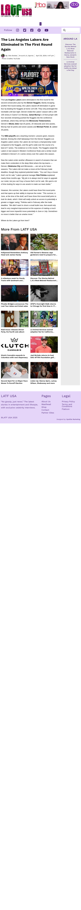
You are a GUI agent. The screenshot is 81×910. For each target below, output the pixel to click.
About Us (46, 401)
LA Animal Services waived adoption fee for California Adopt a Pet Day (41, 331)
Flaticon (66, 409)
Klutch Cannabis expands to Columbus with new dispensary (14, 356)
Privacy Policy (68, 401)
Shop (44, 407)
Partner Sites (48, 413)
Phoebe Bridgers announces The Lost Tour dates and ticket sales (14, 305)
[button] (40, 24)
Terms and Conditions (67, 405)
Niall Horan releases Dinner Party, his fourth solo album (12, 331)
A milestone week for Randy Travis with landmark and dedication (13, 279)
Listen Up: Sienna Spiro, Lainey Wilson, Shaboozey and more (43, 382)
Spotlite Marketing (73, 419)
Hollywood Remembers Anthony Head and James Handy (14, 254)
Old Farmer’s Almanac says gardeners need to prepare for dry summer (43, 254)
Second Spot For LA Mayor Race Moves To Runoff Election (14, 382)
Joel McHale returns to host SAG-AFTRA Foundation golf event (42, 356)
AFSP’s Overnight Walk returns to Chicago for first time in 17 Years (43, 305)
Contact (45, 410)
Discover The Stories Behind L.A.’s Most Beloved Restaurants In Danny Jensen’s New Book (43, 279)
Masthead (46, 404)
